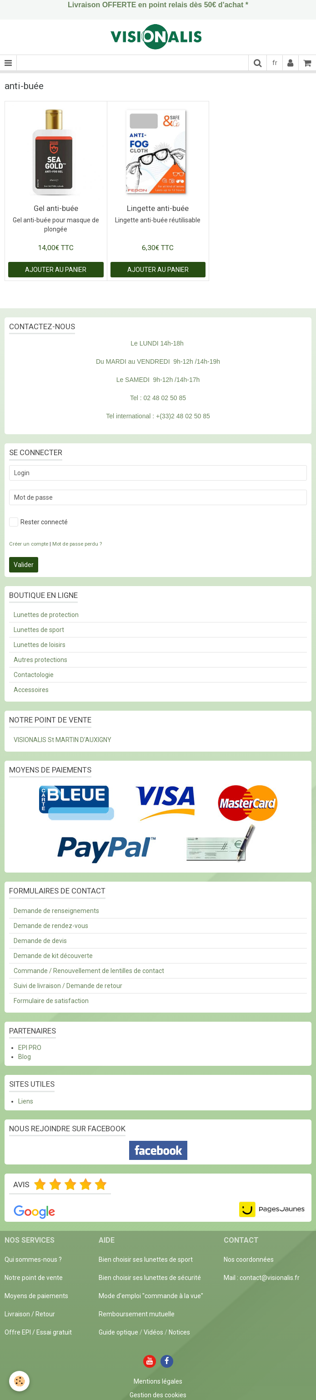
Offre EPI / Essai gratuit (38, 1332)
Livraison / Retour (30, 1314)
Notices (179, 1332)
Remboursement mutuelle (137, 1314)
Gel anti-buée (56, 208)
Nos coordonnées (249, 1259)
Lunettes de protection (46, 614)
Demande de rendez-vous (51, 925)
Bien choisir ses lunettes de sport (146, 1259)
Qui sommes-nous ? (33, 1259)
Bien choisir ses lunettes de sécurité (150, 1277)
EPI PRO (29, 1047)
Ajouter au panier (55, 269)
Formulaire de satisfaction (51, 1000)
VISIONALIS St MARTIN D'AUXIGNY (62, 739)
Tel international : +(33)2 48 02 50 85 (158, 416)
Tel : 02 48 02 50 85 (158, 397)
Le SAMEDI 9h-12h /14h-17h (158, 379)
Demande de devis (40, 940)
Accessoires (31, 689)
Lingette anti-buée (158, 208)
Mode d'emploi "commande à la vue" (151, 1296)
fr (274, 62)
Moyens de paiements (36, 1296)
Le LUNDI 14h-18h (157, 343)
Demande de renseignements (56, 910)
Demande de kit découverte (53, 955)
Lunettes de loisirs (39, 644)
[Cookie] (19, 1381)
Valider (24, 564)
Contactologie (34, 674)
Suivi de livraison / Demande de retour (68, 985)
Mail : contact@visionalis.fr (262, 1277)
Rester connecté (38, 522)
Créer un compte (28, 544)
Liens (25, 1101)
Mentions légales (158, 1381)
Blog (24, 1056)
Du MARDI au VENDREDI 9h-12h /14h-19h (158, 361)
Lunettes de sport (39, 629)
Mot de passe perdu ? (77, 544)
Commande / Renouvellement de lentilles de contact (89, 970)
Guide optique (119, 1332)
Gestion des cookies (158, 1395)
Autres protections (40, 659)
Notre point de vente (34, 1277)
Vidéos (153, 1332)
